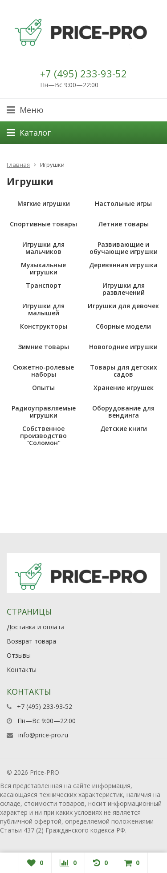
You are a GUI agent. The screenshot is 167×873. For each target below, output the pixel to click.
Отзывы (19, 655)
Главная (18, 165)
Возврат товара (31, 641)
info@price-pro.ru (43, 735)
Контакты (22, 669)
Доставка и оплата (36, 627)
